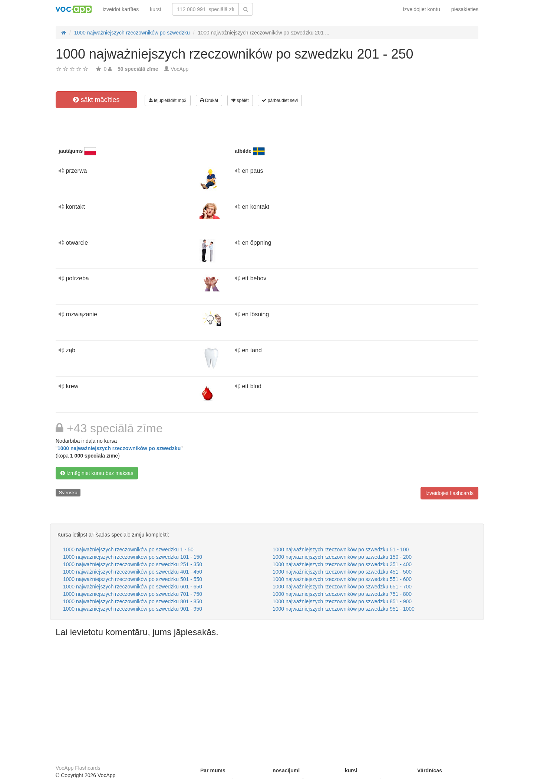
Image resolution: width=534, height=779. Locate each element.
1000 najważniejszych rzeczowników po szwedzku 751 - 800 (342, 594)
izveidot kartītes (121, 9)
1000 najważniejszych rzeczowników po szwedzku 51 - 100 (341, 549)
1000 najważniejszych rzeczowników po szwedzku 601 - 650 (132, 587)
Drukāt (209, 100)
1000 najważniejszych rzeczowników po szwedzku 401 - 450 (132, 572)
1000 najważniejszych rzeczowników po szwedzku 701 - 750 (132, 594)
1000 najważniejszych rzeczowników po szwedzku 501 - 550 (132, 579)
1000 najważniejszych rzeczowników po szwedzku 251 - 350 (132, 564)
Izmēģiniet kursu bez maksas (96, 473)
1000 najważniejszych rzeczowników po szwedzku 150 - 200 (342, 557)
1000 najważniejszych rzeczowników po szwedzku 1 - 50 (128, 549)
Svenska (68, 492)
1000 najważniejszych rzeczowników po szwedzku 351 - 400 (342, 564)
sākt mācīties (96, 99)
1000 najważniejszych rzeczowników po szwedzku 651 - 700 (342, 587)
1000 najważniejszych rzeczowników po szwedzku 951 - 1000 (344, 609)
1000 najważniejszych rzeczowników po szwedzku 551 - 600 (342, 579)
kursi (155, 9)
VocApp (179, 69)
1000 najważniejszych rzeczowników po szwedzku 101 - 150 (132, 557)
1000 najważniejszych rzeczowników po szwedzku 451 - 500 (342, 572)
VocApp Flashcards (78, 768)
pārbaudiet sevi (280, 100)
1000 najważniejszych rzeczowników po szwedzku (119, 448)
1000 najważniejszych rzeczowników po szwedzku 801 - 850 (132, 601)
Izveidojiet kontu (421, 9)
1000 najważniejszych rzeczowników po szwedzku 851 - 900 (342, 601)
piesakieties (464, 9)
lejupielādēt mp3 (168, 100)
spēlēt (239, 100)
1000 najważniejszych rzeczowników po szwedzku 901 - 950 (132, 609)
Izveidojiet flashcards (449, 493)
